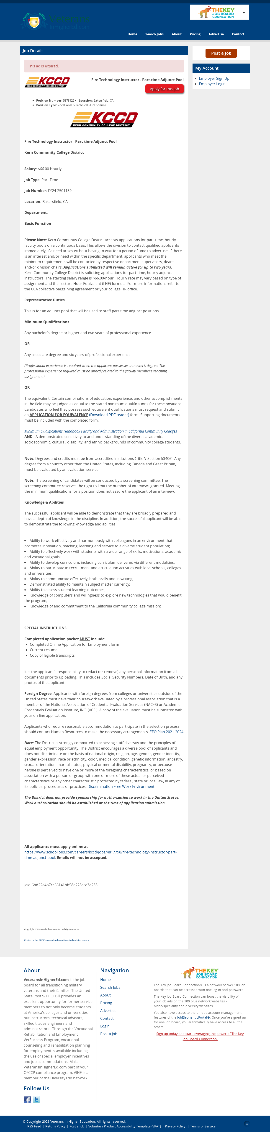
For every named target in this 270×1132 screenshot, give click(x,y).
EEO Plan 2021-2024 (166, 731)
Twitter (36, 1099)
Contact (238, 34)
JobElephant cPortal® (193, 1017)
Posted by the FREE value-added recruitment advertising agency (56, 940)
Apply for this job (164, 88)
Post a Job (221, 53)
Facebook (27, 1099)
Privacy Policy (175, 1126)
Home (132, 34)
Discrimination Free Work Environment (120, 786)
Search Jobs (154, 34)
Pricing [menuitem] (106, 1002)
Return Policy (55, 1126)
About (177, 34)
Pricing (195, 34)
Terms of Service (203, 1126)
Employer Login (212, 83)
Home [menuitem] (105, 979)
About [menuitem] (105, 995)
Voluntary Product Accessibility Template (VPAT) (124, 1126)
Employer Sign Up (214, 78)
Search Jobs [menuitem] (110, 987)
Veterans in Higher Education (72, 1121)
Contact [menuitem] (107, 1018)
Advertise (216, 34)
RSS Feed (34, 1126)
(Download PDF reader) (109, 414)
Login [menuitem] (105, 1026)
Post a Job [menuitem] (108, 1033)
